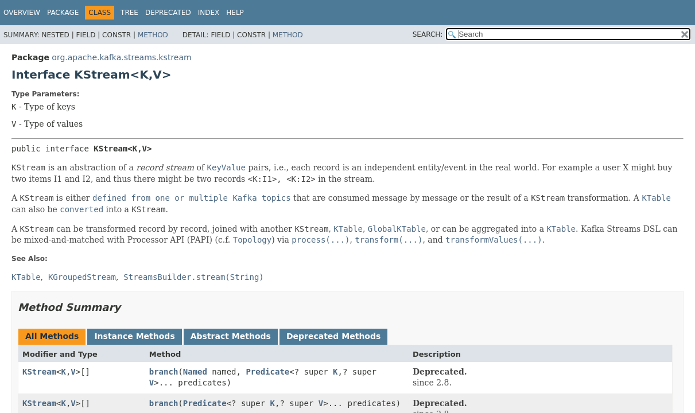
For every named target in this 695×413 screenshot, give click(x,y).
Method (153, 35)
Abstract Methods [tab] (231, 336)
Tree (129, 13)
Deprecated (168, 13)
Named (195, 371)
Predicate (267, 371)
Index (209, 13)
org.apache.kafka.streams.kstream (121, 57)
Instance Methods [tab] (134, 336)
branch (163, 371)
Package (63, 13)
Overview (21, 13)
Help (235, 13)
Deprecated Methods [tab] (333, 336)
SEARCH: (428, 34)
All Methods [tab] (52, 336)
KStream (39, 371)
